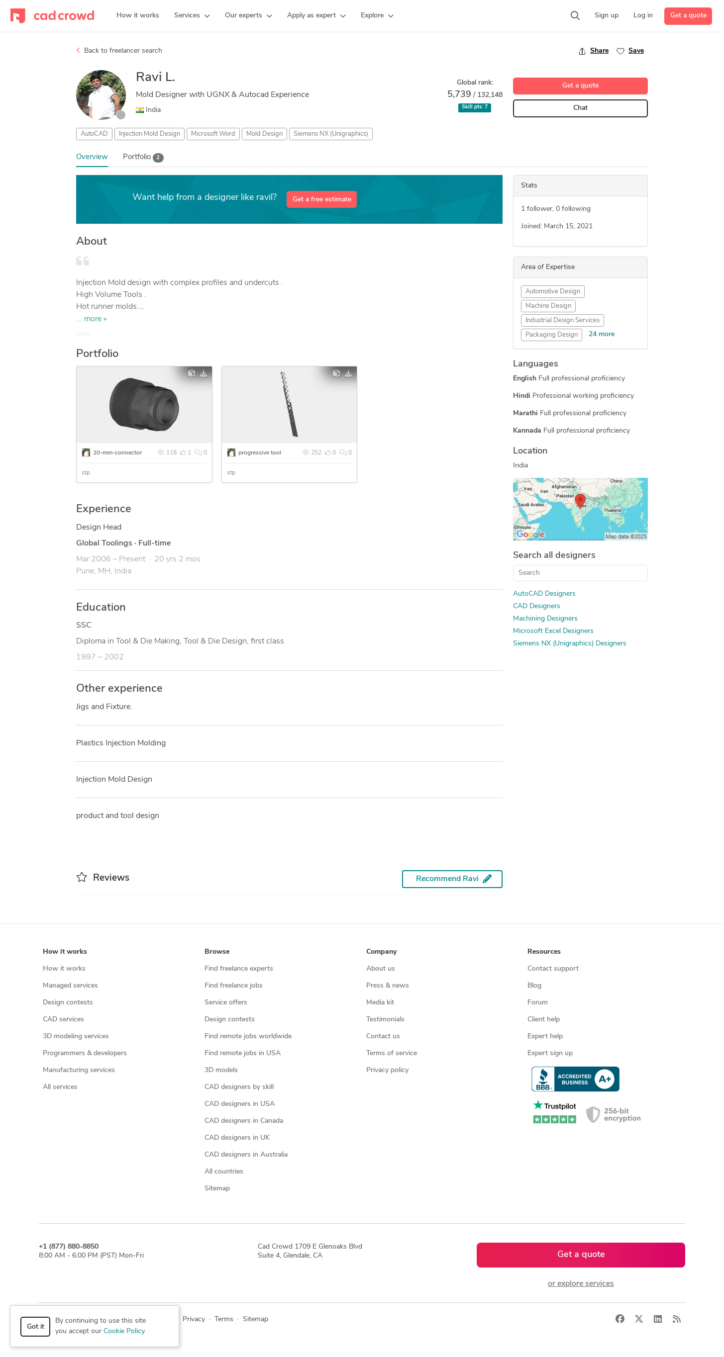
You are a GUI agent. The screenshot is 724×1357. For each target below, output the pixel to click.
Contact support (553, 969)
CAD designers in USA (240, 1104)
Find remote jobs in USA (243, 1053)
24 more (602, 334)
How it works (64, 969)
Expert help (545, 1036)
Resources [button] (544, 952)
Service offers (226, 1002)
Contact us (383, 1036)
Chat (580, 108)
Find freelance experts (239, 969)
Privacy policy (387, 1070)
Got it (35, 1327)
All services (60, 1087)
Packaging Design (551, 335)
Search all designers (554, 555)
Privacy (194, 1319)
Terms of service (391, 1053)
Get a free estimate (322, 199)
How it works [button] (65, 952)
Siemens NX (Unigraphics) (331, 134)
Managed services (70, 986)
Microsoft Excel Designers (553, 631)
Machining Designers (545, 619)
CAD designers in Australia (246, 1155)
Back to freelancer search (119, 51)
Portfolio (143, 158)
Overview (92, 157)
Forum (537, 1002)
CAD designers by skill (239, 1087)
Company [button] (381, 952)
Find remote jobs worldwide (248, 1036)
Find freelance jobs (234, 986)
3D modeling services (76, 1036)
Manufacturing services (79, 1070)
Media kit (380, 1002)
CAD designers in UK (237, 1138)
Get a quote (688, 15)
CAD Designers (536, 606)
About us (380, 969)
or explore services (581, 1284)
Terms (223, 1319)
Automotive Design (552, 291)
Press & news (387, 986)
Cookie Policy (123, 1331)
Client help (543, 1019)
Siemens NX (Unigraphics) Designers (569, 643)
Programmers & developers (85, 1053)
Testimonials (385, 1019)
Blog (534, 986)
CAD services (63, 1019)
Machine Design (548, 306)
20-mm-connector (117, 453)
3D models (221, 1070)
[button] (192, 16)
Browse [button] (217, 952)
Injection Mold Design (149, 134)
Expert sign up (550, 1053)
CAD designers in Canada (244, 1121)
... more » (91, 319)
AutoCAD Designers (544, 594)
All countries (224, 1172)
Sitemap (217, 1188)
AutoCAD (94, 134)
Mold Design (264, 134)
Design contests (68, 1002)
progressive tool (259, 453)
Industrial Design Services (562, 320)
